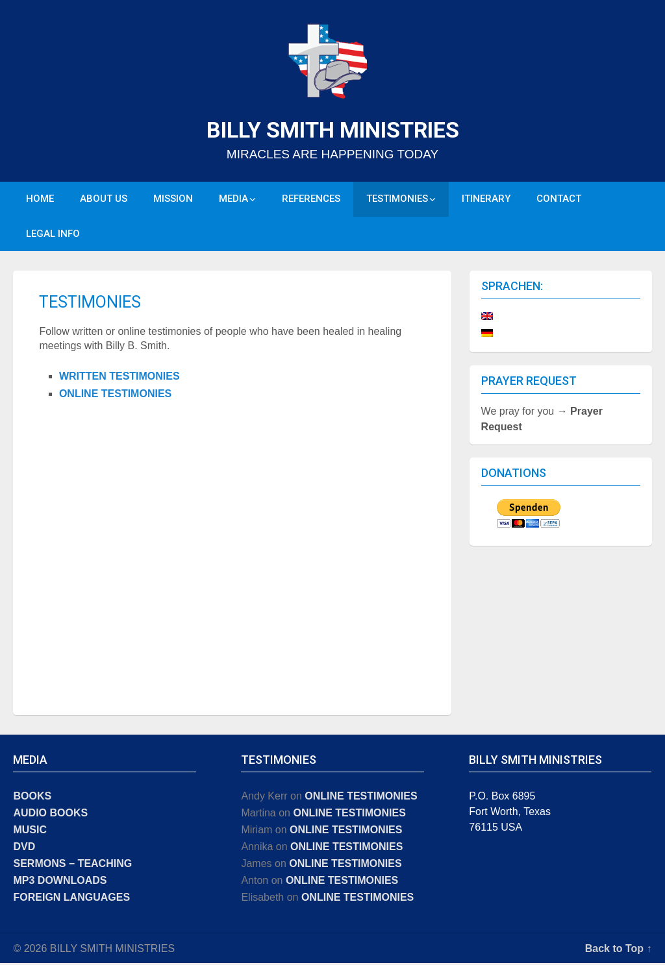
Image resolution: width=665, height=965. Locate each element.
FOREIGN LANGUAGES (71, 899)
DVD (24, 848)
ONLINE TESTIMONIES (115, 395)
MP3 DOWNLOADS (60, 882)
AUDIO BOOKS (50, 814)
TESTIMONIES (397, 199)
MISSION (173, 199)
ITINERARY (486, 199)
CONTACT (558, 199)
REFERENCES (311, 199)
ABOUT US (103, 199)
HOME (40, 199)
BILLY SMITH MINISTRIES (333, 130)
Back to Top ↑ (618, 950)
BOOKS (32, 797)
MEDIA (233, 199)
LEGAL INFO (53, 235)
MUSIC (30, 831)
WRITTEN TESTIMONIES (119, 377)
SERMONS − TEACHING (72, 865)
